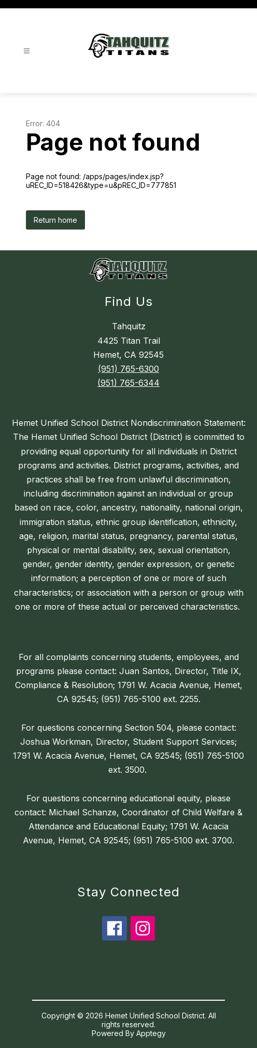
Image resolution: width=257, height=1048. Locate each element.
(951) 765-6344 (128, 383)
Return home (55, 220)
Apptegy (151, 1033)
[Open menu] (27, 51)
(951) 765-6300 (128, 369)
